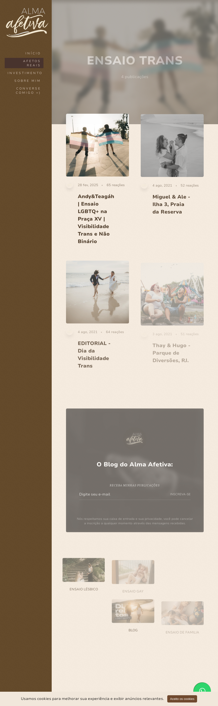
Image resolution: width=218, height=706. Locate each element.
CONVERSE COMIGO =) (28, 90)
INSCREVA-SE (180, 497)
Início (33, 53)
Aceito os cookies (182, 699)
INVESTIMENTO (25, 73)
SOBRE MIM (27, 81)
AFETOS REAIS (32, 63)
